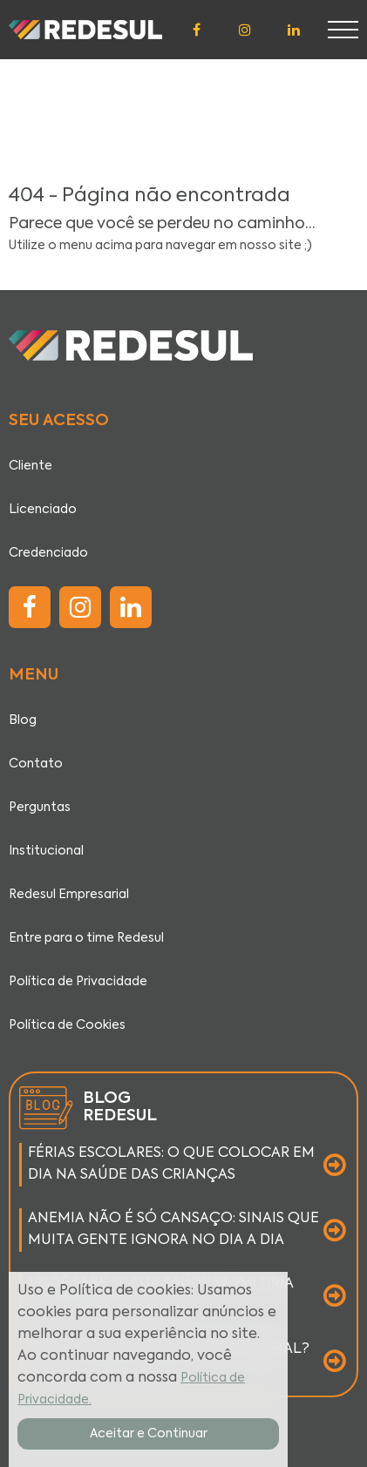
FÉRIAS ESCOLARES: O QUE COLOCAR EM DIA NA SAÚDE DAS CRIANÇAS (171, 1164)
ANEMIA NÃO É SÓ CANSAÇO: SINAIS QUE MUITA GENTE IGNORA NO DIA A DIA (173, 1229)
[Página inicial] (85, 30)
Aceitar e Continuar (148, 1434)
